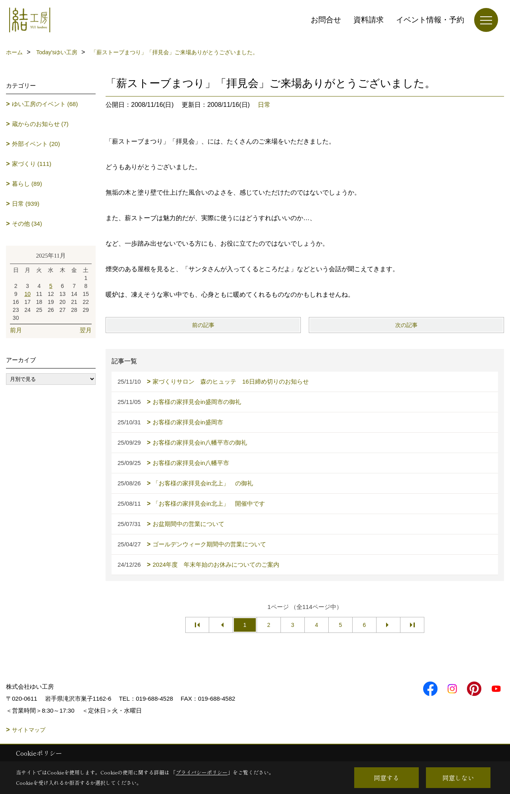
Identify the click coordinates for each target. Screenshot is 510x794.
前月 (16, 330)
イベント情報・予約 (430, 20)
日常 (264, 104)
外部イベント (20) (36, 143)
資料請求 (368, 20)
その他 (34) (27, 223)
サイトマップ (28, 730)
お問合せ (326, 20)
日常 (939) (25, 203)
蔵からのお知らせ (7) (40, 123)
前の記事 (203, 325)
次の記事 (406, 325)
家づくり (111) (31, 163)
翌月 (86, 330)
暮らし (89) (27, 183)
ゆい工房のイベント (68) (45, 103)
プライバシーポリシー (202, 772)
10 (27, 294)
